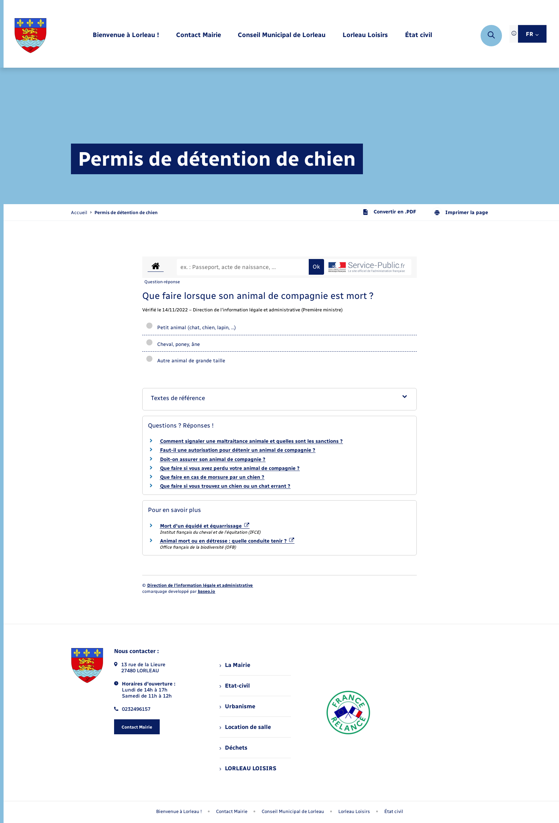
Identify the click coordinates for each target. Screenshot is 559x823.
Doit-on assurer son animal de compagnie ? (212, 459)
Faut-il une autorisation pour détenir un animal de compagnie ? (237, 450)
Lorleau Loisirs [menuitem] (354, 811)
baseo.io (206, 591)
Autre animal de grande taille (185, 361)
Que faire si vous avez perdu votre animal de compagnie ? (229, 468)
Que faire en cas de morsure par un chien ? (212, 477)
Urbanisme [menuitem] (237, 706)
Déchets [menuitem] (233, 747)
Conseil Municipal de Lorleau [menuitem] (293, 811)
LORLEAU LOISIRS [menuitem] (248, 768)
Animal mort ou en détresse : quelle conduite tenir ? (227, 541)
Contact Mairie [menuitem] (231, 811)
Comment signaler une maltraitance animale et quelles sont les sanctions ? (251, 441)
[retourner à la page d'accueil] (30, 35)
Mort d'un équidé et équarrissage (204, 526)
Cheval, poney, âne (173, 344)
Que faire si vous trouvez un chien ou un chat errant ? (225, 486)
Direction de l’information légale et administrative (200, 585)
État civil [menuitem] (393, 811)
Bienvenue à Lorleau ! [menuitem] (179, 811)
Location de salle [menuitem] (245, 727)
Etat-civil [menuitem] (235, 685)
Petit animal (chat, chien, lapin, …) (191, 328)
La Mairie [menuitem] (235, 665)
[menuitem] (126, 35)
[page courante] (126, 212)
